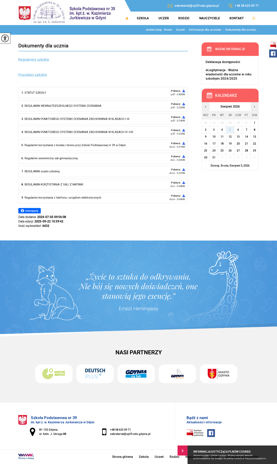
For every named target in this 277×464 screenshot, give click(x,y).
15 (254, 136)
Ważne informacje (230, 49)
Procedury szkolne (32, 75)
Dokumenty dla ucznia (43, 46)
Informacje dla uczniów (203, 29)
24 (213, 150)
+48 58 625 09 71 (244, 6)
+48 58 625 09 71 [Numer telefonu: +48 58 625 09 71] (120, 429)
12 (230, 136)
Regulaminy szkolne (33, 59)
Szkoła (143, 18)
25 (222, 150)
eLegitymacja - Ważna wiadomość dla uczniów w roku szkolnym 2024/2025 (228, 74)
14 (246, 136)
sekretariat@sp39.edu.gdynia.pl (193, 6)
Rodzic (184, 18)
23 (205, 150)
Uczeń (164, 18)
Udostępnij (29, 210)
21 (246, 143)
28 (246, 150)
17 (213, 143)
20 (238, 143)
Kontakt (236, 18)
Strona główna (127, 18)
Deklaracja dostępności (223, 62)
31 (213, 157)
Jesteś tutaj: (154, 29)
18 (222, 143)
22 (254, 143)
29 (254, 150)
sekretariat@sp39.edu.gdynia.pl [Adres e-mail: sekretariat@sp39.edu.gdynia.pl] (130, 433)
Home (168, 29)
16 (205, 143)
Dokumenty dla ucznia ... (240, 29)
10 (213, 136)
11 (222, 136)
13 (238, 136)
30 (205, 157)
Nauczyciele (209, 18)
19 (230, 143)
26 (230, 150)
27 (238, 150)
